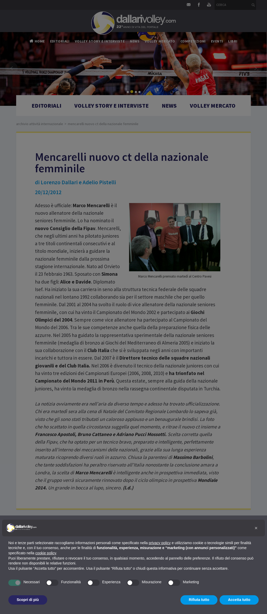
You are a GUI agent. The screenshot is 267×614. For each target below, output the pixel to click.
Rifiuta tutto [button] (199, 600)
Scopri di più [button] (28, 600)
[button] (256, 528)
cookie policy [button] (45, 553)
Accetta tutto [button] (239, 600)
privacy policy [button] (160, 543)
